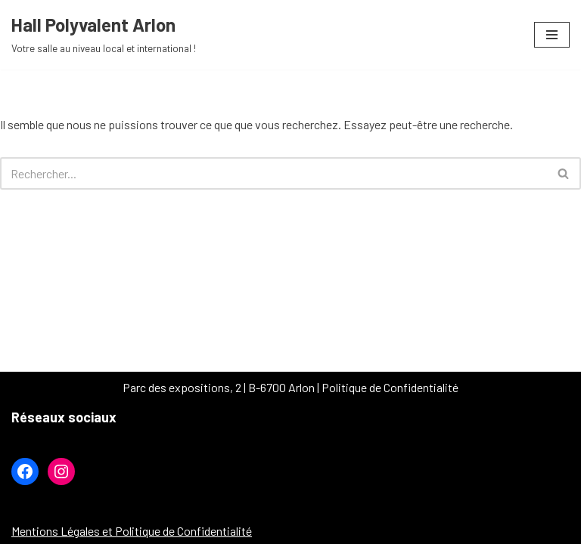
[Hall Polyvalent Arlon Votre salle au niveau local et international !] (103, 35)
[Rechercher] (273, 173)
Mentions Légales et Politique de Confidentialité (131, 531)
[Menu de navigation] (552, 35)
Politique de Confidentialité (390, 387)
